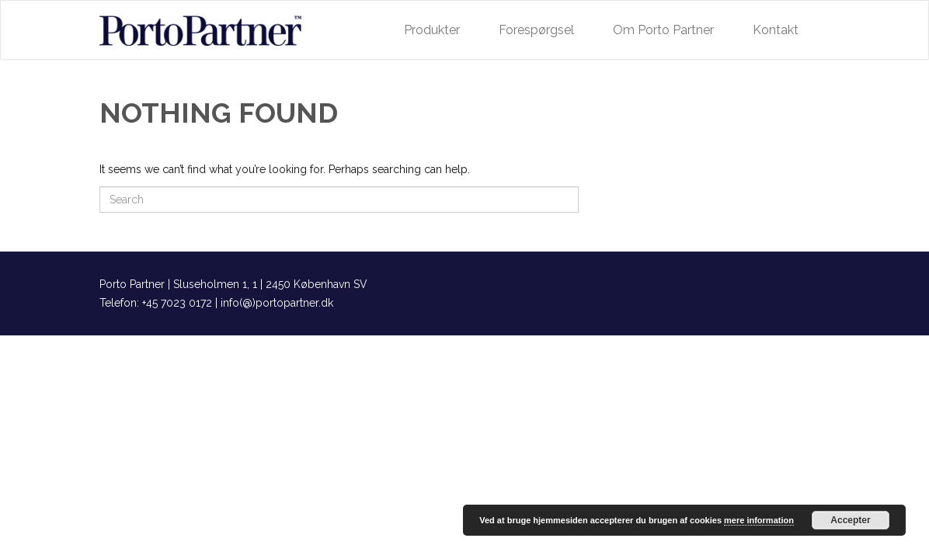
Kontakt (776, 30)
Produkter (432, 30)
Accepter (850, 520)
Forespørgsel (536, 30)
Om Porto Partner (663, 30)
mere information (759, 520)
